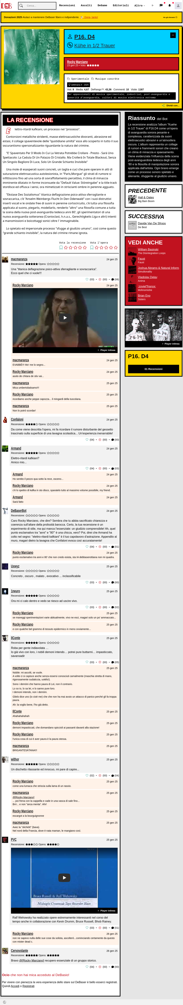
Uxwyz (15, 565)
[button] (152, 5)
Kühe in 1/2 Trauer (94, 45)
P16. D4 (84, 37)
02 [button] (92, 774)
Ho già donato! (170, 17)
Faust (141, 258)
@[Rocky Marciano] (23, 796)
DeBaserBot (18, 510)
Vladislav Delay (147, 277)
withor (15, 758)
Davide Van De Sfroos (152, 223)
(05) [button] (115, 661)
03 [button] (92, 279)
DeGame (102, 5)
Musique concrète (105, 79)
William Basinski (148, 249)
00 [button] (104, 279)
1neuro (15, 590)
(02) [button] (115, 606)
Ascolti (86, 5)
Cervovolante (19, 949)
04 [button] (92, 439)
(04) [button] (115, 775)
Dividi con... (170, 105)
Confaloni (17, 419)
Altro (138, 5)
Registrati (28, 984)
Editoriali (121, 5)
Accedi (15, 984)
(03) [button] (115, 468)
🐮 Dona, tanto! (89, 17)
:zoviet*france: (147, 286)
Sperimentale (78, 79)
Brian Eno (144, 295)
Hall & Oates (146, 197)
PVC (13, 838)
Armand (16, 448)
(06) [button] (115, 279)
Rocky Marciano (77, 62)
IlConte (15, 637)
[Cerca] (37, 6)
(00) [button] (115, 439)
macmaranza (19, 259)
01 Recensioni (153, 368)
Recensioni (67, 5)
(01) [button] (115, 546)
